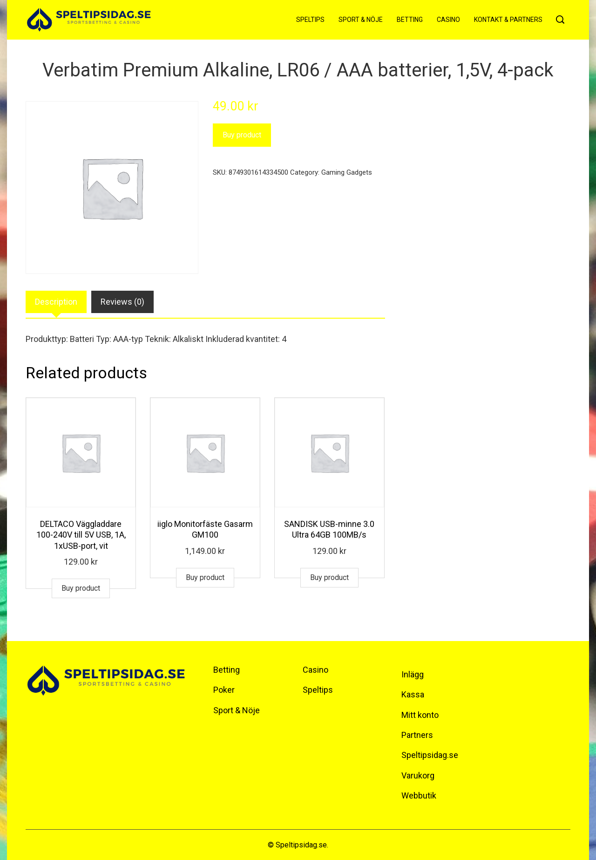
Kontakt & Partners (508, 19)
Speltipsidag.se (429, 755)
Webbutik (418, 795)
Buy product (242, 134)
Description (56, 302)
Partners (417, 735)
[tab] (56, 302)
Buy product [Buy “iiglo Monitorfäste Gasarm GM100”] (205, 577)
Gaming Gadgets (346, 172)
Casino (448, 19)
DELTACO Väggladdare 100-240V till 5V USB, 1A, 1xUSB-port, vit (81, 535)
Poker (224, 690)
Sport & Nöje (361, 19)
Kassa (412, 694)
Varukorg (417, 775)
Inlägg (412, 674)
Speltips (310, 19)
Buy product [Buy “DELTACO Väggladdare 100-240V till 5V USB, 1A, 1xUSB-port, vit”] (80, 588)
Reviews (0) (122, 302)
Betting (410, 19)
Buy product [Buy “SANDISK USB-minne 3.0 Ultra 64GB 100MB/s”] (329, 577)
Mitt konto (420, 715)
